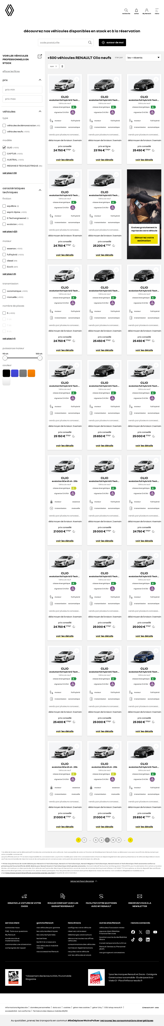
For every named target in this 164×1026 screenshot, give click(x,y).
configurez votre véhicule (79, 927)
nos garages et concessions (112, 952)
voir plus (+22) (10, 231)
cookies (66, 1007)
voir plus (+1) (9, 338)
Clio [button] (52, 66)
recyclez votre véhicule (78, 951)
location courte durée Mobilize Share (113, 938)
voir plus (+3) (9, 273)
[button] (53, 66)
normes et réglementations (80, 948)
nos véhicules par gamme (48, 927)
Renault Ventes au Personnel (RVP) (112, 947)
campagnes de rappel (15, 948)
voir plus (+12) (10, 172)
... (124, 840)
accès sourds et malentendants (12, 939)
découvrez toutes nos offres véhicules (80, 939)
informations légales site (16, 1007)
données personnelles (40, 1007)
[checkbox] (4, 125)
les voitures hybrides (46, 934)
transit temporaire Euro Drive (112, 943)
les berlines (42, 938)
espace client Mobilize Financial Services (109, 932)
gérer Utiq (97, 1007)
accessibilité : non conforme (18, 1011)
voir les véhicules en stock (79, 955)
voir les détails (65, 159)
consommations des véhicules (81, 944)
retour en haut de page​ (82, 881)
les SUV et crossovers (46, 942)
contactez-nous (12, 927)
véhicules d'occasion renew (111, 927)
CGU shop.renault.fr (113, 1007)
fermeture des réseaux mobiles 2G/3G (50, 1011)
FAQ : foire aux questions (16, 931)
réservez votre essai (77, 931)
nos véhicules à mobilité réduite (47, 946)
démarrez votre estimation (144, 239)
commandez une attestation (18, 944)
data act (57, 1007)
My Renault (10, 934)
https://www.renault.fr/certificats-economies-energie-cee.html (30, 873)
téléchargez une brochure (80, 934)
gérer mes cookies (81, 1007)
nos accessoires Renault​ (48, 951)
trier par (119, 57)
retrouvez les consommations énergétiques (126, 1020)
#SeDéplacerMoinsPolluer (84, 1020)
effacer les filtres (11, 71)
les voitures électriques (47, 931)
